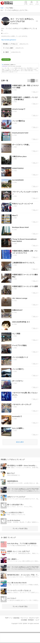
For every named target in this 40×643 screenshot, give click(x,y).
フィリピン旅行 (8, 48)
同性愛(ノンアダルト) (10, 44)
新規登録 (16, 631)
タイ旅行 (6, 52)
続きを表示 (20, 455)
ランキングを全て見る (20, 542)
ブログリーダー (34, 631)
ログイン (31, 4)
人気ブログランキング (7, 3)
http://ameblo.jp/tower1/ (8, 40)
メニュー (37, 4)
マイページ (24, 631)
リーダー (25, 4)
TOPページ (9, 631)
